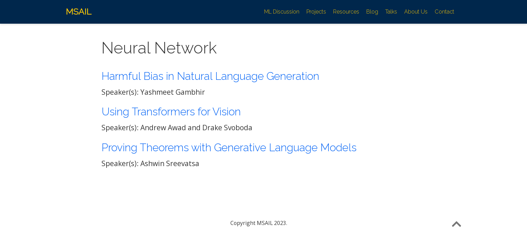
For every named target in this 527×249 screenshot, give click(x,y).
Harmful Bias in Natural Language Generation (210, 76)
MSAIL (78, 11)
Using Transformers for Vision (171, 111)
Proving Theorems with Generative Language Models (229, 147)
